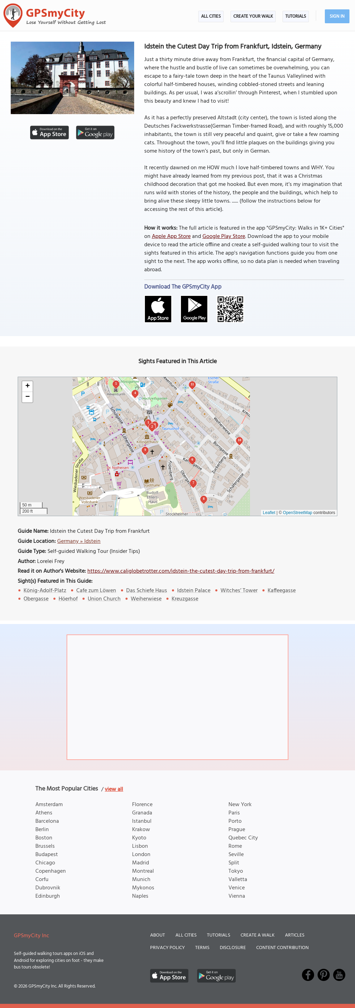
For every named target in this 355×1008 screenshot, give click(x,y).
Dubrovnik (47, 887)
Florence (142, 804)
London (141, 854)
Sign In (337, 16)
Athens (43, 813)
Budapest (46, 854)
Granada (142, 813)
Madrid (140, 863)
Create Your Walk (253, 16)
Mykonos (143, 887)
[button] (27, 386)
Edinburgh (47, 896)
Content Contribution (282, 948)
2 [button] (152, 426)
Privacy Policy (167, 948)
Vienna (236, 896)
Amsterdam (49, 804)
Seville (236, 854)
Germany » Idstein (79, 541)
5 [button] (116, 383)
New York (240, 804)
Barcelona (47, 821)
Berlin (42, 829)
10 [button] (239, 440)
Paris (234, 813)
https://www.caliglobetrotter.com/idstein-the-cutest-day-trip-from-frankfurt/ (180, 571)
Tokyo (235, 871)
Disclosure (233, 948)
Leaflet (269, 512)
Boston (43, 838)
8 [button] (204, 499)
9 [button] (145, 450)
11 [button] (192, 384)
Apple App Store (171, 236)
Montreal (143, 871)
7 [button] (193, 483)
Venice (236, 887)
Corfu (42, 879)
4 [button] (135, 393)
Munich (141, 879)
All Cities (211, 16)
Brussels (45, 846)
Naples (140, 896)
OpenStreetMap (297, 512)
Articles (294, 935)
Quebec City (243, 838)
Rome (235, 846)
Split (233, 863)
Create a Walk (258, 935)
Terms (202, 948)
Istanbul (141, 821)
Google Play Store (223, 236)
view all (114, 789)
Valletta (237, 879)
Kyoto (139, 838)
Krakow (141, 829)
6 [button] (192, 459)
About (157, 935)
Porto (235, 821)
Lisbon (140, 846)
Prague (236, 829)
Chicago (45, 863)
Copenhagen (50, 871)
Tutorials (295, 16)
